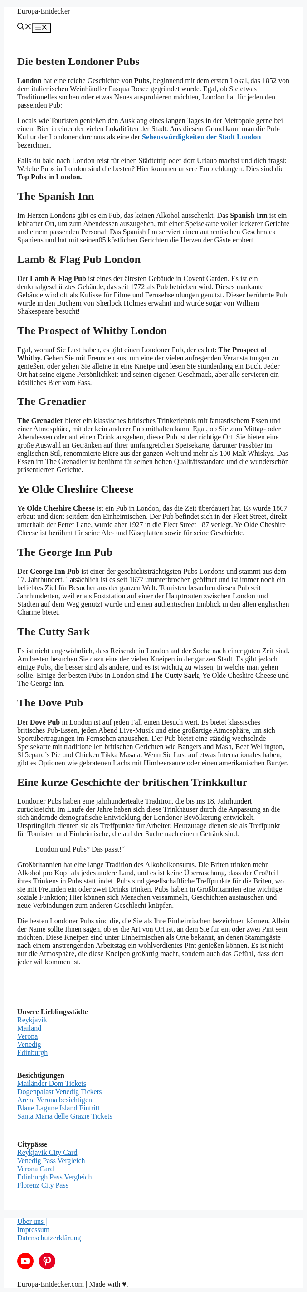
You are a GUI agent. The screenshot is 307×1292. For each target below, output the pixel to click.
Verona (27, 1036)
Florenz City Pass (42, 1185)
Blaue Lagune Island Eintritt (58, 1108)
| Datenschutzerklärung (49, 1234)
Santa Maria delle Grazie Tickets (64, 1116)
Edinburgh (32, 1052)
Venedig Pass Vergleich (51, 1160)
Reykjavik (32, 1020)
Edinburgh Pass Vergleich (54, 1177)
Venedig (29, 1044)
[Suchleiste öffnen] (24, 27)
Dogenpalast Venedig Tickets (59, 1091)
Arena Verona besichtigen (54, 1100)
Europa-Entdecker (43, 11)
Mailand (29, 1028)
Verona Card (35, 1169)
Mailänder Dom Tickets (51, 1083)
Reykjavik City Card (47, 1152)
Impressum (33, 1229)
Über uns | (32, 1221)
